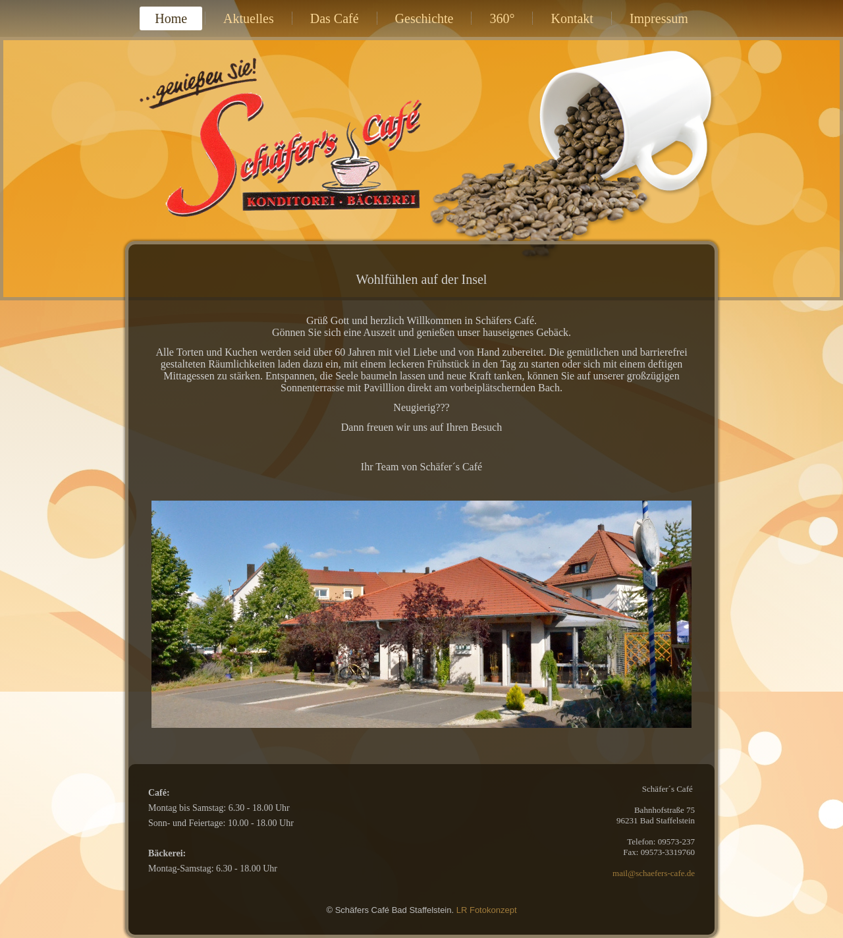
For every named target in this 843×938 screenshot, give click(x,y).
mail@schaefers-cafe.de (653, 873)
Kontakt (572, 18)
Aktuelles (248, 18)
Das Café (334, 18)
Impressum (659, 18)
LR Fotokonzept (486, 910)
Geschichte (424, 18)
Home (171, 18)
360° (501, 18)
